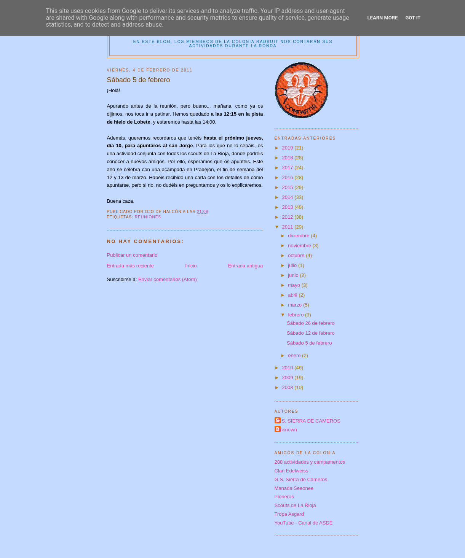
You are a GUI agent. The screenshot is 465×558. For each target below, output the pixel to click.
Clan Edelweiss (291, 471)
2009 (288, 377)
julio (293, 265)
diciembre (299, 235)
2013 (288, 207)
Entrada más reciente (130, 266)
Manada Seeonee (294, 488)
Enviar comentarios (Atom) (167, 279)
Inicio (191, 266)
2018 (288, 158)
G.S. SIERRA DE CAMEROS (308, 421)
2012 (288, 217)
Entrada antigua (245, 266)
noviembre (300, 245)
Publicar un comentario (132, 255)
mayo (294, 285)
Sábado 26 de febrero (311, 323)
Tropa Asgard (289, 514)
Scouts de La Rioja (295, 505)
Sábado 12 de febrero (311, 333)
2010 (288, 367)
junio (294, 275)
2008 (288, 387)
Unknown (286, 429)
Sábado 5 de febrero (309, 343)
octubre (297, 255)
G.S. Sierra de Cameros (301, 479)
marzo (295, 305)
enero (295, 355)
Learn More (383, 18)
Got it (412, 18)
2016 (288, 177)
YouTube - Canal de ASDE (304, 523)
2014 (288, 197)
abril (293, 295)
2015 (288, 187)
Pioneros (284, 496)
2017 (288, 167)
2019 (288, 148)
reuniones (148, 217)
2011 (288, 227)
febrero (296, 315)
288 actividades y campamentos (310, 462)
